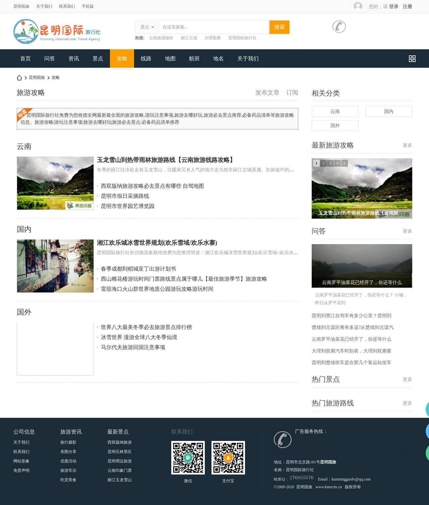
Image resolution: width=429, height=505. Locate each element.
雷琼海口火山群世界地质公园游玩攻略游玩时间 (157, 289)
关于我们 (44, 6)
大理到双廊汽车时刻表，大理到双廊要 (351, 350)
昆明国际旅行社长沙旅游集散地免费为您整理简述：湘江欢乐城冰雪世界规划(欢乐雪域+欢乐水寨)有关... (205, 252)
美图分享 (68, 451)
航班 (194, 58)
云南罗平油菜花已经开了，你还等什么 (351, 339)
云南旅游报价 (161, 38)
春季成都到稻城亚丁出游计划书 (138, 269)
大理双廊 (212, 38)
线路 (146, 58)
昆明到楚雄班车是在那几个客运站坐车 (351, 362)
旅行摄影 (68, 442)
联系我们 (67, 6)
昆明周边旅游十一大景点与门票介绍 (120, 461)
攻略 (122, 58)
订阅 (292, 92)
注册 (407, 6)
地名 (218, 58)
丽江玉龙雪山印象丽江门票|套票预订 (120, 480)
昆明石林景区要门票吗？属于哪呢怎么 (120, 451)
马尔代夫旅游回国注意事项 (133, 347)
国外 (24, 312)
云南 (24, 146)
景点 (144, 27)
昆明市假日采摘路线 (125, 196)
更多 (407, 145)
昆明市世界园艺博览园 (128, 206)
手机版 (88, 6)
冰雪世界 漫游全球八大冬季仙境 (139, 337)
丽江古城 (189, 38)
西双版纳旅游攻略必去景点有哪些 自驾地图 (152, 186)
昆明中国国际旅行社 (19, 77)
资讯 (73, 58)
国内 (24, 229)
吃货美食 (68, 480)
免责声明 (21, 470)
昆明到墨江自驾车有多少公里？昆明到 (351, 315)
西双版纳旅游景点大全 (120, 442)
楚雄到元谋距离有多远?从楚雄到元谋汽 (352, 327)
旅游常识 (68, 470)
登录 (394, 6)
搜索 (279, 27)
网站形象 (21, 461)
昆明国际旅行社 (242, 38)
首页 (25, 58)
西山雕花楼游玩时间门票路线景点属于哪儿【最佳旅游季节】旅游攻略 (184, 279)
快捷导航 (412, 58)
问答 (49, 58)
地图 (170, 58)
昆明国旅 (21, 6)
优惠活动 (68, 461)
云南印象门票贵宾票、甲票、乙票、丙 (120, 470)
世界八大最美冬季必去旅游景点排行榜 (146, 327)
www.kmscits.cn (328, 487)
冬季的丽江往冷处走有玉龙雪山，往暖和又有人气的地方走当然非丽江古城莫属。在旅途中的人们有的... (204, 169)
